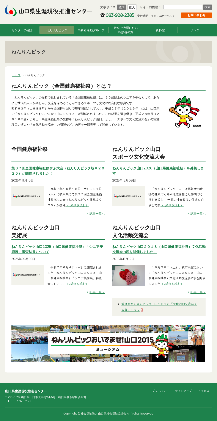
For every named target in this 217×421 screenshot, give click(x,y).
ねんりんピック (56, 30)
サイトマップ (183, 391)
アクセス (203, 391)
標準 (122, 7)
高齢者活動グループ (91, 30)
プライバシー (160, 391)
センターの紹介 (22, 30)
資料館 (160, 30)
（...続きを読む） (77, 205)
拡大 (132, 7)
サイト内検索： (150, 7)
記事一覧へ (97, 214)
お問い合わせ (196, 15)
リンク (194, 30)
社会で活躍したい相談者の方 (126, 30)
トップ (16, 75)
